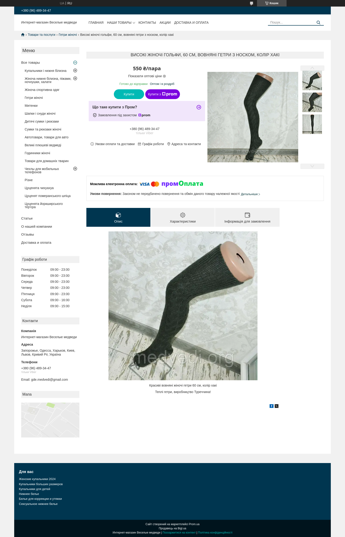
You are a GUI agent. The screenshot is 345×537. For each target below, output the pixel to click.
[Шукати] (318, 23)
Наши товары (119, 22)
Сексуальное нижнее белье (38, 504)
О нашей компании (36, 226)
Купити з (162, 94)
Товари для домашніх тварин (47, 161)
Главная (95, 22)
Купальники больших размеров (41, 484)
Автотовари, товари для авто (46, 137)
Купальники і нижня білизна (46, 71)
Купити (129, 94)
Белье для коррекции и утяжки (40, 498)
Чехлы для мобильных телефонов (42, 170)
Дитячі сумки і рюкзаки (42, 121)
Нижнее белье (29, 494)
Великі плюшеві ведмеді (43, 145)
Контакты (147, 22)
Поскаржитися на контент (179, 532)
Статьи (27, 218)
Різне (29, 180)
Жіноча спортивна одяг (42, 90)
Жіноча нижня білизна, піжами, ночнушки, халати (48, 80)
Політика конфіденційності (215, 532)
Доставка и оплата (191, 22)
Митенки (31, 105)
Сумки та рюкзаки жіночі (43, 129)
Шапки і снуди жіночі (40, 113)
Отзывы (27, 234)
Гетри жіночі (68, 34)
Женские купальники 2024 (37, 479)
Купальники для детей (34, 489)
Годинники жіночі (37, 153)
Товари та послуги (41, 34)
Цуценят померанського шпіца (48, 196)
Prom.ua (194, 524)
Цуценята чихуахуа (39, 188)
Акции (165, 22)
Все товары (30, 62)
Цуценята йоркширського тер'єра (44, 205)
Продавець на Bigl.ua (172, 528)
